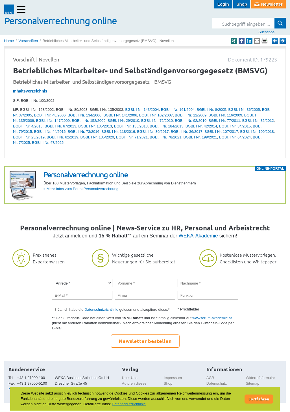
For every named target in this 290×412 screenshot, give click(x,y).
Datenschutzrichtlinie (101, 309)
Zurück (275, 41)
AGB (210, 378)
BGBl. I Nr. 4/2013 (28, 126)
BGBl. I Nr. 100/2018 (257, 131)
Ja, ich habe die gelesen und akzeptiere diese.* (113, 309)
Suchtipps (266, 32)
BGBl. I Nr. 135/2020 (97, 137)
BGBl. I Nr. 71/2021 (132, 137)
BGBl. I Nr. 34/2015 (235, 126)
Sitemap (252, 383)
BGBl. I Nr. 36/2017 (186, 131)
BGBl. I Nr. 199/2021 (200, 137)
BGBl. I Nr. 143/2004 (142, 109)
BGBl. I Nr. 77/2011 (224, 120)
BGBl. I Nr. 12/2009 (190, 115)
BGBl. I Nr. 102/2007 (156, 115)
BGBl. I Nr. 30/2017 (153, 131)
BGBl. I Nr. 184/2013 (166, 126)
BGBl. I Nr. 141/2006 (120, 115)
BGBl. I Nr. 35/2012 (258, 120)
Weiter (283, 41)
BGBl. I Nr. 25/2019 (29, 137)
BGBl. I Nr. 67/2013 (60, 126)
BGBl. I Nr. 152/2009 (88, 120)
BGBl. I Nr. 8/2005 (211, 109)
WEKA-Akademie (198, 236)
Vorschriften (28, 41)
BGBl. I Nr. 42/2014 (201, 126)
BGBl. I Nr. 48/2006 (50, 115)
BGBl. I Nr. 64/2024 (235, 137)
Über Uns (130, 378)
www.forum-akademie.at (212, 318)
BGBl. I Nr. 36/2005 (244, 109)
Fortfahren (258, 398)
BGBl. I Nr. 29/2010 (123, 120)
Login (223, 4)
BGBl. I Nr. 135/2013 (95, 126)
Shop (241, 4)
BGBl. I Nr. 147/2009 (53, 120)
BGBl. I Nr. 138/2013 (131, 126)
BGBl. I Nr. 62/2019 (62, 137)
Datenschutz (216, 383)
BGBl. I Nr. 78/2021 (165, 137)
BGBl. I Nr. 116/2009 (225, 115)
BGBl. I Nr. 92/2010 (190, 120)
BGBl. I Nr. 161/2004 (178, 109)
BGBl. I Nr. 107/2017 (221, 131)
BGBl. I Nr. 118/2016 (118, 131)
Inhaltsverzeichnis (30, 91)
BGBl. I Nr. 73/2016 (83, 131)
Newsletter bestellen (145, 341)
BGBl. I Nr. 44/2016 (50, 131)
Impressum (173, 378)
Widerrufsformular (260, 378)
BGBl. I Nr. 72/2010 (157, 120)
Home (9, 41)
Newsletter (272, 4)
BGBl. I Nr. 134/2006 (84, 115)
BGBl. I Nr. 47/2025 (48, 142)
